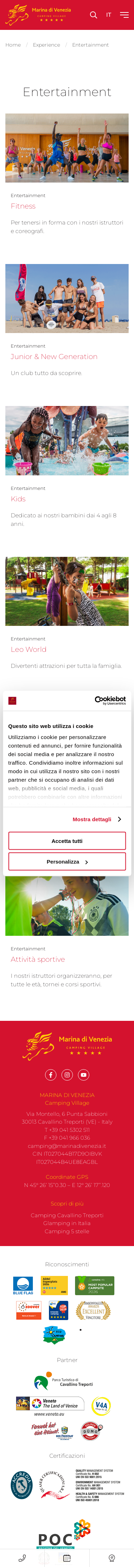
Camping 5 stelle (67, 1242)
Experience (46, 45)
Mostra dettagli (92, 819)
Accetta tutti (67, 841)
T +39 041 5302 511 (67, 1141)
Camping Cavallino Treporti (67, 1226)
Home (13, 45)
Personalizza (67, 862)
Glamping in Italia (67, 1234)
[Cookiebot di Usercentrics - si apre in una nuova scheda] (95, 701)
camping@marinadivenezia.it (67, 1157)
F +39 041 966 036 (67, 1149)
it (108, 14)
